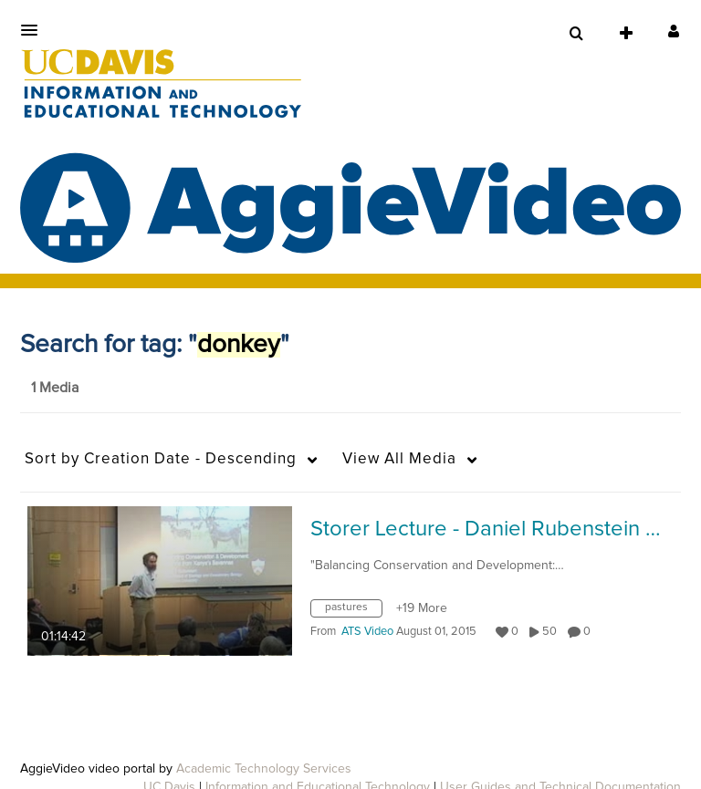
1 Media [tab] (54, 387)
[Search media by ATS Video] (367, 632)
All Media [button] (399, 459)
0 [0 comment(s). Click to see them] (589, 632)
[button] (34, 30)
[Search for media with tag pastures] (353, 612)
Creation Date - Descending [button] (161, 459)
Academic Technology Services (263, 769)
